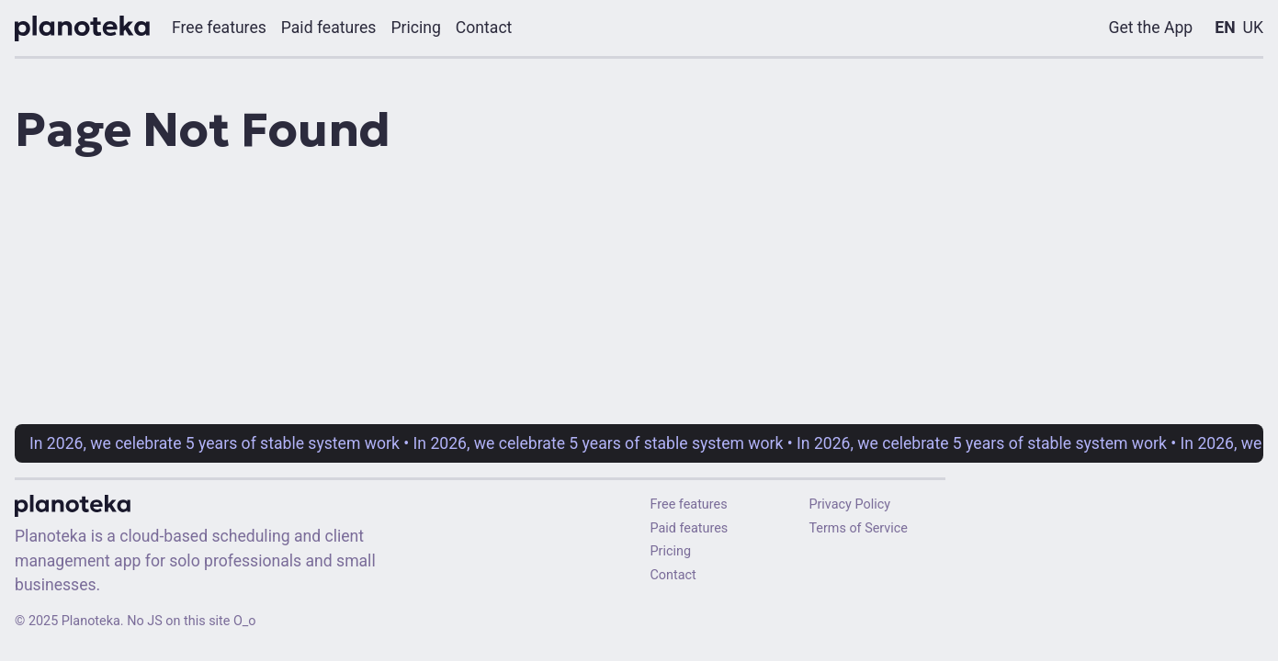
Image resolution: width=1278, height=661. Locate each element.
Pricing (671, 551)
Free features (689, 504)
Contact (673, 575)
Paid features (689, 528)
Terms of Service (858, 528)
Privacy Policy (849, 504)
